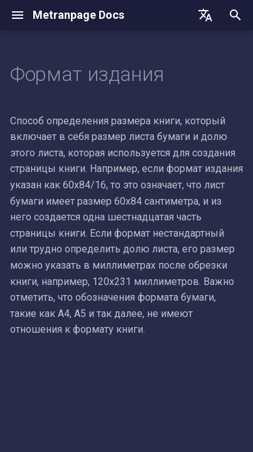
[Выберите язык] (205, 15)
